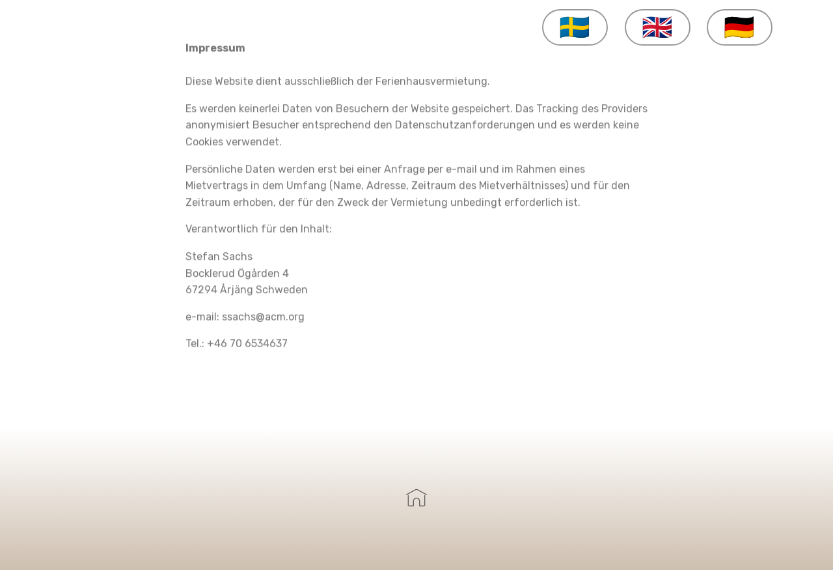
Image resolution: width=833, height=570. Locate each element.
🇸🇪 (575, 27)
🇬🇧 (658, 27)
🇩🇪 (740, 27)
